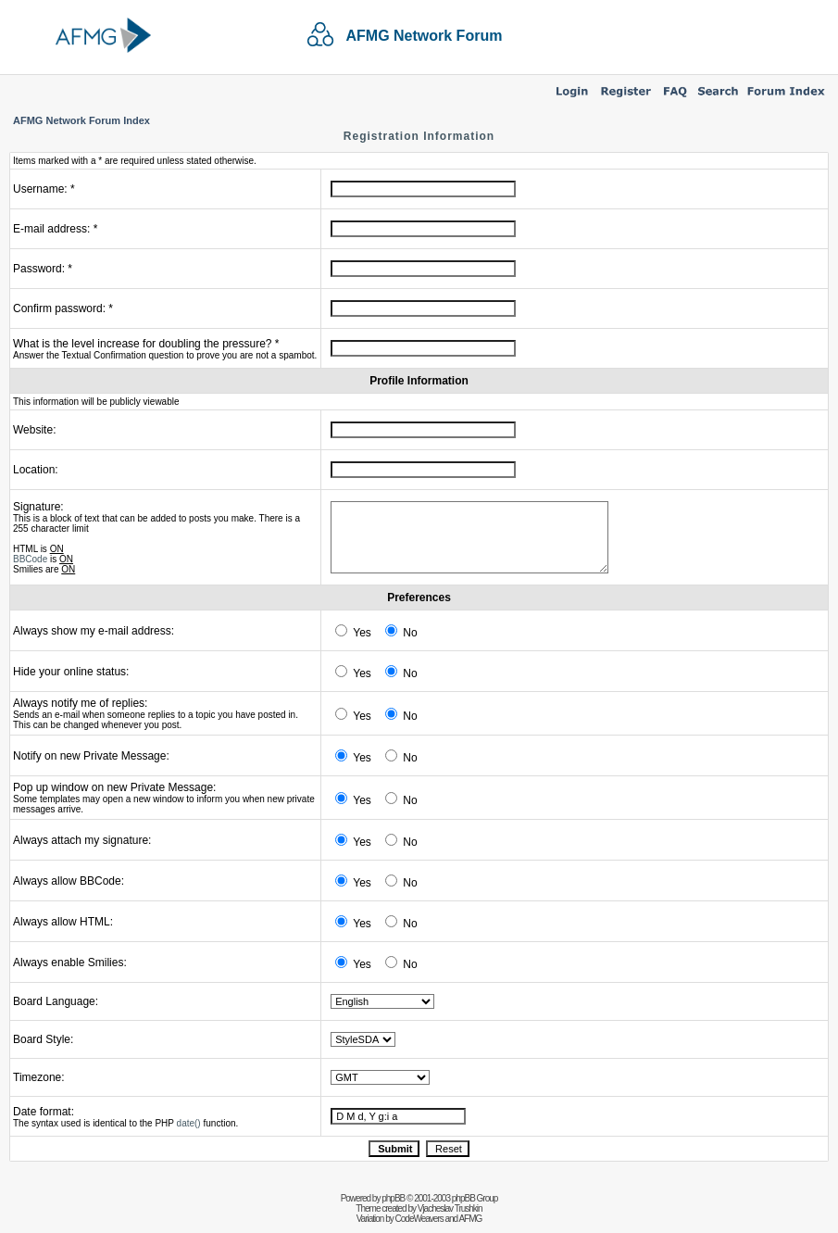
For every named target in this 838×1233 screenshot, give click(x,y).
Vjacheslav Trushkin (450, 1208)
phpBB (393, 1198)
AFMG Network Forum (424, 36)
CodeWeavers (419, 1219)
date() (189, 1123)
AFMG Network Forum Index (81, 120)
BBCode (30, 559)
